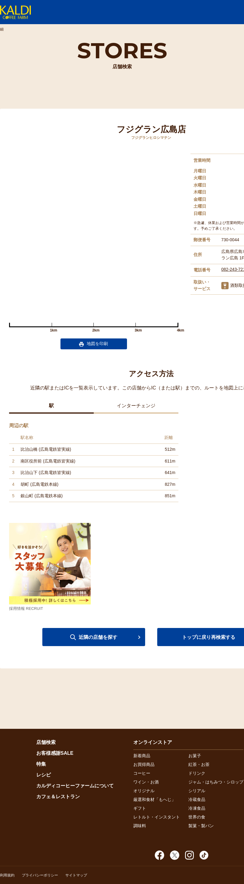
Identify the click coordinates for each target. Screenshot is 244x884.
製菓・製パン (201, 825)
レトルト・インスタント (156, 817)
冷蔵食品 (196, 799)
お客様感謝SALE (54, 753)
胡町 (25, 484)
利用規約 (7, 875)
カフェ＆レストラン (58, 796)
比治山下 (29, 472)
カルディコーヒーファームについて (75, 785)
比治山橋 (29, 449)
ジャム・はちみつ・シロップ (215, 782)
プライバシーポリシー (40, 875)
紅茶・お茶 (199, 764)
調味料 (139, 825)
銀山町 (27, 495)
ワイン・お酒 (146, 782)
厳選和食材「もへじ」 (154, 799)
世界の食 (196, 817)
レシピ (43, 774)
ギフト (139, 808)
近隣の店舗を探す (98, 637)
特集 (41, 764)
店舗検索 (46, 742)
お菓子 (194, 755)
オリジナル (144, 790)
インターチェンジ (136, 405)
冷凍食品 (196, 808)
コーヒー (141, 773)
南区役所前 (31, 461)
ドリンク (196, 773)
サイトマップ (76, 875)
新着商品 (141, 755)
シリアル (196, 790)
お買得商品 (144, 764)
